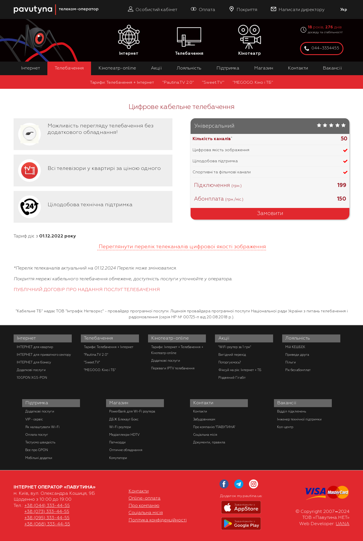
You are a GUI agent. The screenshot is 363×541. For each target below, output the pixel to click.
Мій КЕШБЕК (295, 347)
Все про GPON (36, 450)
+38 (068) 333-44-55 (47, 524)
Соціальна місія (205, 435)
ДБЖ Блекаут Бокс (123, 419)
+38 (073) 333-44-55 (46, 511)
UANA (342, 524)
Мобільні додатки (38, 458)
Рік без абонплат (298, 370)
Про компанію (143, 505)
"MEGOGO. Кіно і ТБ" (253, 82)
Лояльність (189, 68)
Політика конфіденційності (157, 520)
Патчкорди (117, 442)
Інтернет (129, 40)
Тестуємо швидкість (40, 442)
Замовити (270, 213)
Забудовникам (204, 419)
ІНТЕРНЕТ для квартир (35, 347)
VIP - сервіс (34, 419)
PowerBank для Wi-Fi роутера (132, 411)
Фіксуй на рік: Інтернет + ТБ (239, 370)
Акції (156, 68)
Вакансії (332, 68)
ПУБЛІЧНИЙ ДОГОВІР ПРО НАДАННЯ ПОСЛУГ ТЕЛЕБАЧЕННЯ (87, 289)
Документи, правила (209, 442)
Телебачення (189, 40)
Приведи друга (297, 355)
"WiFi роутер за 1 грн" (234, 347)
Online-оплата (144, 498)
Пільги (290, 362)
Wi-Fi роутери (120, 427)
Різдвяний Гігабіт (232, 378)
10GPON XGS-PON (32, 378)
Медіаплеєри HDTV (124, 435)
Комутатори (118, 458)
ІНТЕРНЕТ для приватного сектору (44, 355)
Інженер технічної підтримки (299, 419)
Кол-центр (285, 427)
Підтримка (227, 68)
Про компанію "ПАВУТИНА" (214, 427)
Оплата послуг (36, 435)
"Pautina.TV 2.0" (178, 82)
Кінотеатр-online (117, 68)
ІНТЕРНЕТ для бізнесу (34, 362)
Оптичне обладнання (125, 450)
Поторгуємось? (229, 362)
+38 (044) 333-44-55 (47, 505)
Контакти (298, 68)
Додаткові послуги (31, 370)
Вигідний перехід (232, 355)
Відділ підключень (291, 411)
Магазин (263, 68)
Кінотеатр (249, 40)
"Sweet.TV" (213, 82)
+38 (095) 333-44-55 (46, 518)
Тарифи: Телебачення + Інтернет (122, 82)
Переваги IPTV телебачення (173, 368)
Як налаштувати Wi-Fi (42, 427)
